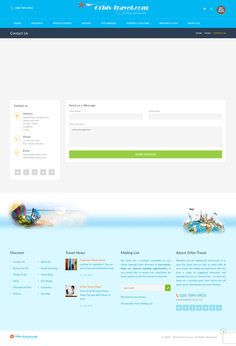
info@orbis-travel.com (34, 155)
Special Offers (62, 23)
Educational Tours (22, 287)
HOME (199, 33)
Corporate (46, 287)
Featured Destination (93, 260)
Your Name (75, 111)
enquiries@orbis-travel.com (189, 299)
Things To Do (20, 274)
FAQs (16, 280)
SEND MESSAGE (145, 154)
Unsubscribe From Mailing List (136, 303)
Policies (17, 293)
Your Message (76, 124)
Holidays (37, 23)
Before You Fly (20, 268)
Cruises (86, 23)
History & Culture (137, 23)
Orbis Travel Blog (90, 286)
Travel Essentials (49, 268)
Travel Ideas (47, 274)
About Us (194, 23)
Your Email (154, 111)
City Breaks (108, 23)
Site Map (45, 293)
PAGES (208, 33)
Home (17, 23)
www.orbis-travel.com (34, 157)
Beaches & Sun (168, 23)
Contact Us (19, 261)
